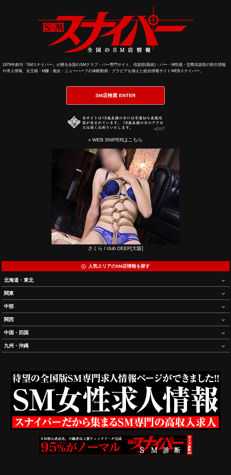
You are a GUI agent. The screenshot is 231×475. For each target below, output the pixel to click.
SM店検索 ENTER (115, 95)
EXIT (160, 129)
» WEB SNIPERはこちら (115, 139)
